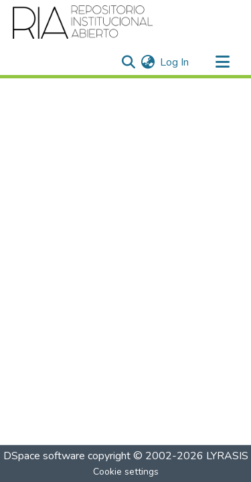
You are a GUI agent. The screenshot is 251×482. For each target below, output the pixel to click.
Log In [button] (175, 62)
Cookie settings (126, 471)
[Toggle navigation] (222, 62)
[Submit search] (128, 62)
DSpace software (44, 456)
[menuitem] (147, 62)
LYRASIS (227, 456)
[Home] (83, 22)
